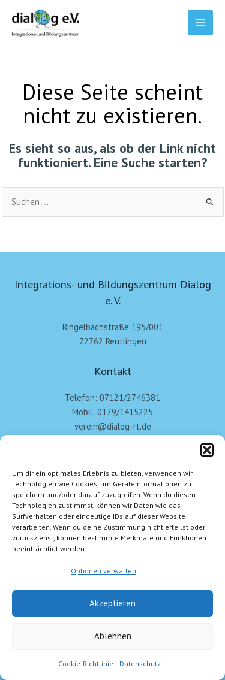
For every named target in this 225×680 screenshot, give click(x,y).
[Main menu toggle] (200, 22)
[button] (207, 450)
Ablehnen (112, 636)
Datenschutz (140, 663)
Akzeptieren (112, 603)
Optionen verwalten (103, 570)
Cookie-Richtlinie (85, 663)
